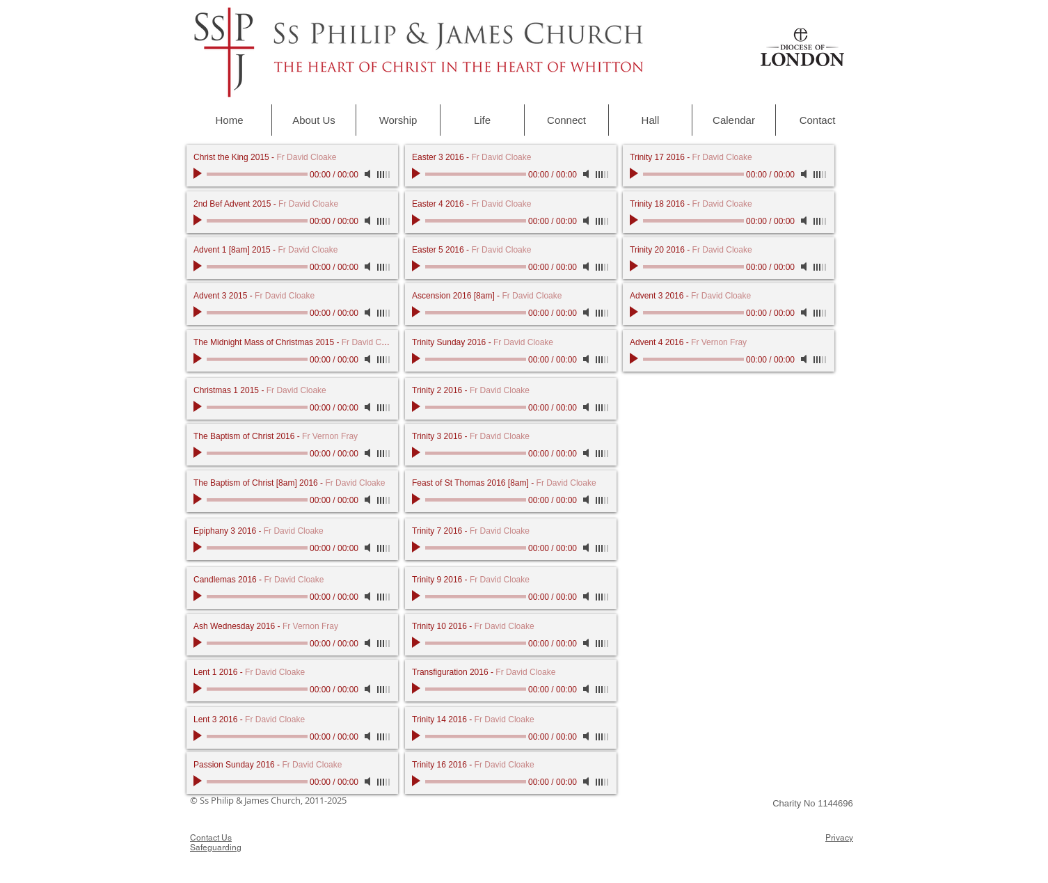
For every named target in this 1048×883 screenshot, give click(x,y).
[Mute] (369, 174)
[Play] (199, 174)
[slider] (384, 174)
